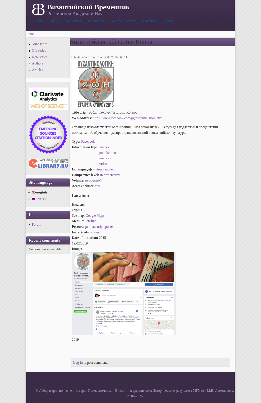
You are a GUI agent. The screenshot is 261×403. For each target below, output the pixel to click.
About (54, 21)
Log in (78, 362)
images (104, 147)
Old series (39, 50)
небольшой (93, 180)
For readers (73, 21)
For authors (96, 21)
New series (39, 57)
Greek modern (106, 169)
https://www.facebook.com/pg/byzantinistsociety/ (127, 118)
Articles (37, 70)
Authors (37, 63)
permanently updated (99, 226)
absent (95, 232)
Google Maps (95, 215)
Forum (36, 224)
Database (149, 21)
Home (38, 21)
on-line (91, 221)
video (103, 164)
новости (105, 158)
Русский (40, 199)
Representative (110, 175)
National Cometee (123, 21)
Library (167, 21)
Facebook (88, 141)
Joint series (40, 44)
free (98, 186)
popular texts (108, 153)
